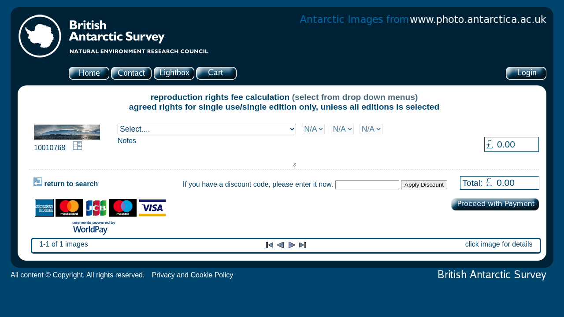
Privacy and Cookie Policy (192, 275)
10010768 (49, 147)
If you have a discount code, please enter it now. (258, 184)
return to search (65, 184)
